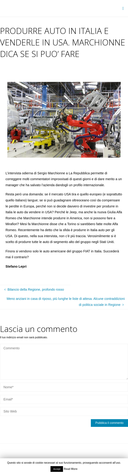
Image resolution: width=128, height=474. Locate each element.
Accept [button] (56, 469)
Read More (71, 468)
